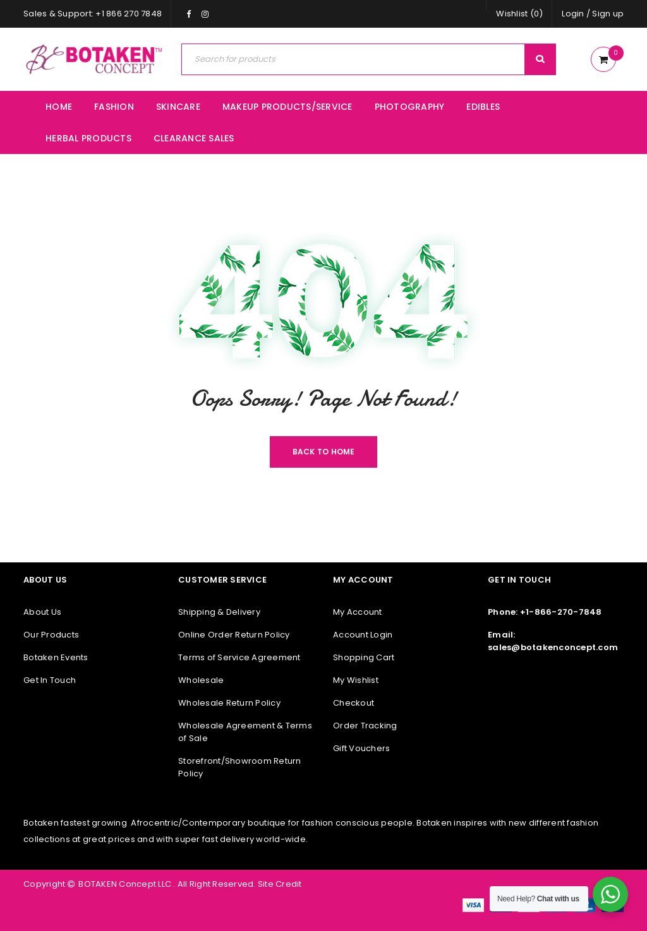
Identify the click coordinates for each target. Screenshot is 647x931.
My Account (357, 612)
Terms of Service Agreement (239, 657)
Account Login (362, 635)
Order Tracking (365, 726)
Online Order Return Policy (234, 635)
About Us (42, 612)
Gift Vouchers (361, 748)
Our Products (51, 635)
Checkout (353, 703)
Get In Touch (49, 680)
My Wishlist (355, 680)
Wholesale (201, 680)
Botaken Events (55, 657)
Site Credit (279, 884)
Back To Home (324, 451)
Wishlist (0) (519, 14)
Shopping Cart (363, 657)
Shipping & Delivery (219, 612)
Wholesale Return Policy (229, 703)
